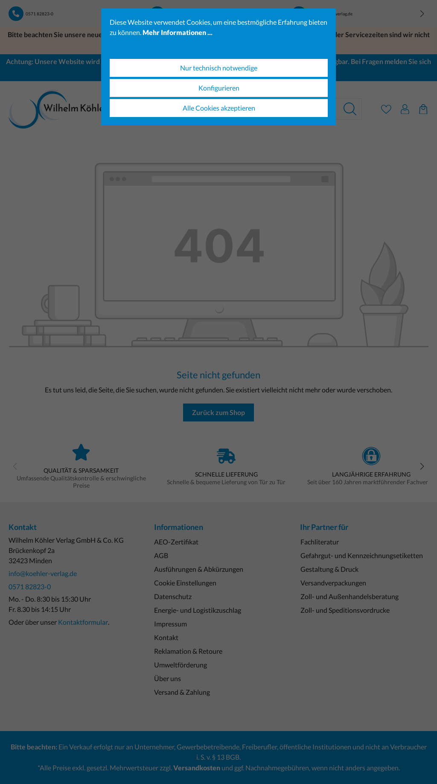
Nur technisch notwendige (218, 68)
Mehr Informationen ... (178, 32)
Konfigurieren (218, 88)
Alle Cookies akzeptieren (219, 108)
